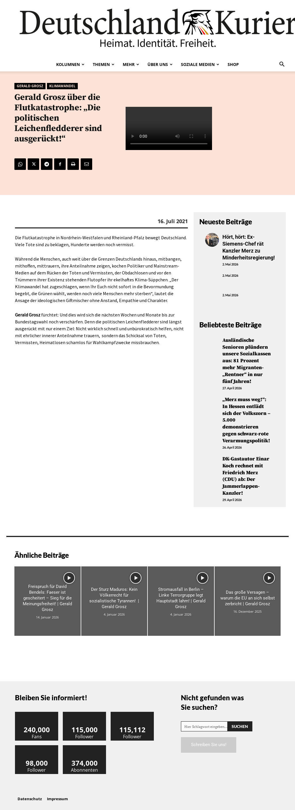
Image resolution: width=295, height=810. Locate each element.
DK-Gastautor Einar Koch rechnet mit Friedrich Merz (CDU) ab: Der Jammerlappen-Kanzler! (246, 473)
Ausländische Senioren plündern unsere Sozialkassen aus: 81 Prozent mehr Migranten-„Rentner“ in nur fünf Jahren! (246, 359)
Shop (233, 64)
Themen (103, 64)
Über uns (160, 64)
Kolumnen (70, 64)
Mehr (131, 64)
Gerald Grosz (30, 86)
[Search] (239, 723)
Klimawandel (62, 86)
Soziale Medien (200, 64)
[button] (282, 65)
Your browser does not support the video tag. (169, 128)
